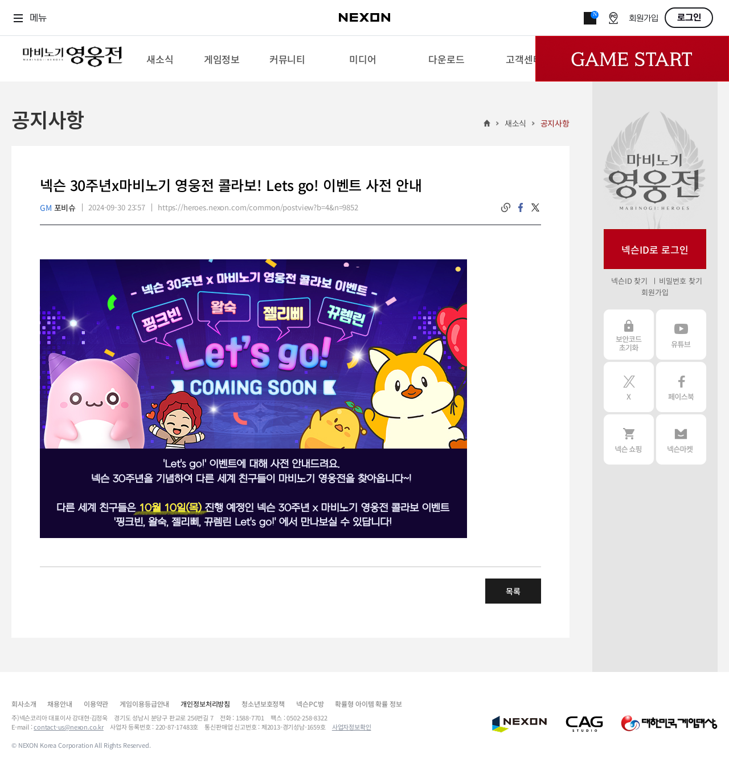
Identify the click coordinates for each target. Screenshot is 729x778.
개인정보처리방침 (205, 703)
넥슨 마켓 (681, 439)
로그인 (689, 18)
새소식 (516, 123)
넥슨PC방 (309, 703)
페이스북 (681, 387)
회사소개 (23, 703)
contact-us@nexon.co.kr (69, 726)
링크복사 (505, 207)
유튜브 (681, 334)
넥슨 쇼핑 (629, 439)
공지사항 (555, 123)
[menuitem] (160, 59)
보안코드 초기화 (629, 334)
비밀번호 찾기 (680, 280)
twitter (535, 207)
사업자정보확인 (351, 726)
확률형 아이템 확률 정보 (368, 703)
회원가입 (643, 18)
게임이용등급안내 (144, 703)
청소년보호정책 (263, 703)
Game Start (632, 59)
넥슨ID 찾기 (629, 280)
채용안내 (59, 703)
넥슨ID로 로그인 (655, 249)
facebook (520, 207)
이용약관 (96, 703)
